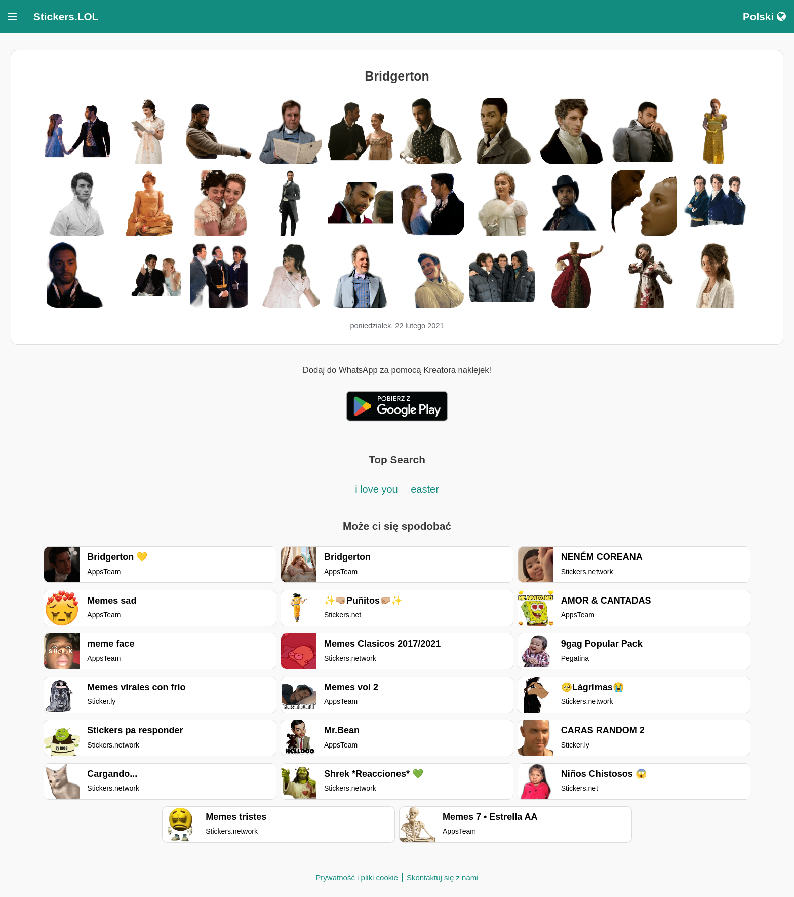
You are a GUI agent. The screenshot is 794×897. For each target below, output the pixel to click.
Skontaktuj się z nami (443, 877)
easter (425, 489)
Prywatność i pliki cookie (356, 877)
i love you (378, 489)
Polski (764, 16)
